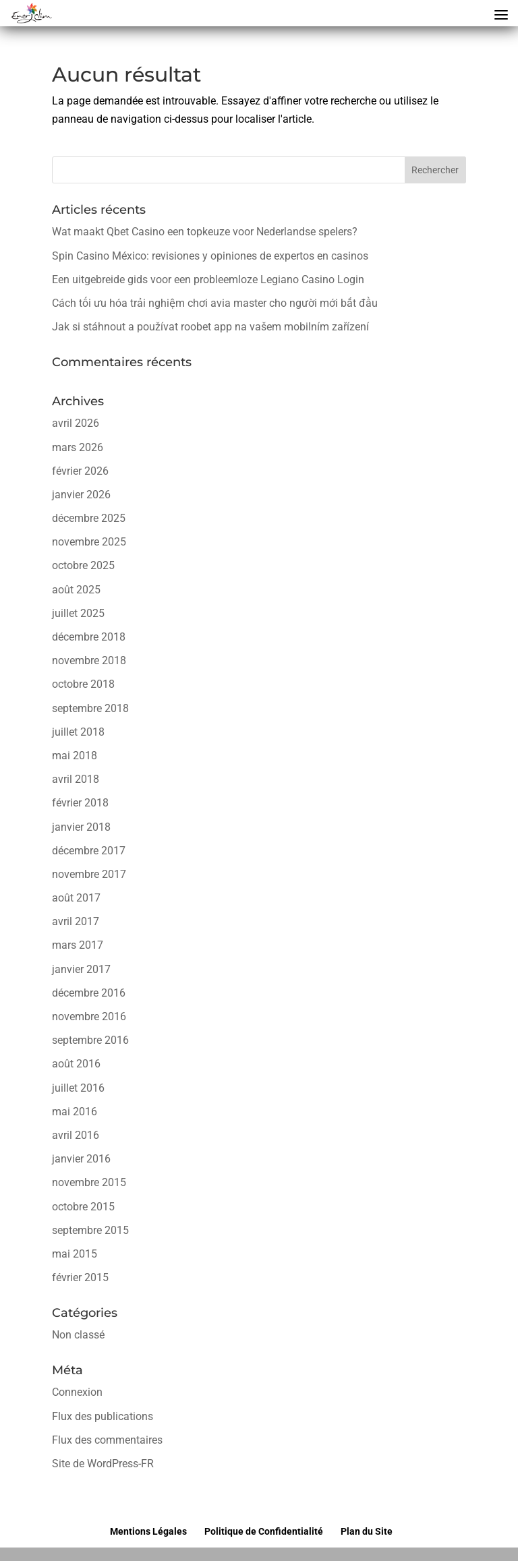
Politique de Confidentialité (263, 1531)
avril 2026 (75, 423)
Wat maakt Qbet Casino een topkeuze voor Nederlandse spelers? (204, 231)
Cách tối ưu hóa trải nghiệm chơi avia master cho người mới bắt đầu (215, 303)
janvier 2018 (81, 827)
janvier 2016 (81, 1158)
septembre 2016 (90, 1040)
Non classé (78, 1334)
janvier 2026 (81, 494)
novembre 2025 (89, 541)
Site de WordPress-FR (103, 1463)
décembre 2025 (88, 518)
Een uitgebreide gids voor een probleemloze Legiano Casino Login (208, 279)
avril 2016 (75, 1135)
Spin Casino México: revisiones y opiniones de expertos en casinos (210, 255)
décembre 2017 (88, 850)
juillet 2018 (78, 732)
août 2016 (76, 1063)
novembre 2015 (89, 1182)
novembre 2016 (89, 1016)
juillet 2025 (78, 613)
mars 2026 (77, 447)
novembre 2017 (89, 874)
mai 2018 (74, 755)
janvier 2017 (81, 969)
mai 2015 (74, 1253)
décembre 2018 (88, 636)
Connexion (77, 1392)
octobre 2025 (83, 565)
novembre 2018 (89, 660)
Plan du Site (367, 1531)
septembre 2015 (90, 1230)
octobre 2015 (83, 1206)
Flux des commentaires (107, 1440)
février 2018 (80, 802)
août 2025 (76, 589)
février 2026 (80, 471)
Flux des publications (102, 1416)
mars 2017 (77, 945)
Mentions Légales (148, 1531)
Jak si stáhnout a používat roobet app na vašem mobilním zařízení (210, 326)
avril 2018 (75, 779)
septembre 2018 (90, 708)
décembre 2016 (88, 992)
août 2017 (76, 897)
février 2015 (80, 1277)
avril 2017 (75, 921)
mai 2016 (74, 1111)
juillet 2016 (78, 1088)
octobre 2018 (83, 684)
